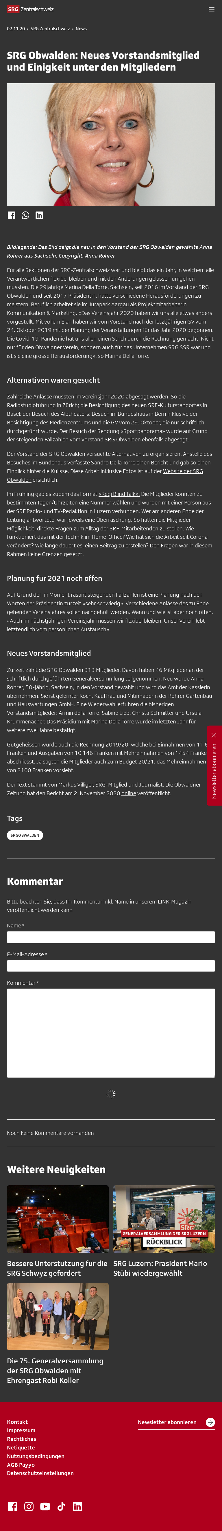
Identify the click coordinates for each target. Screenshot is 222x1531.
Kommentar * (23, 983)
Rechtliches (21, 1439)
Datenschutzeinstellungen (40, 1473)
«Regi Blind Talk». (119, 494)
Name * (15, 925)
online (128, 793)
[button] (211, 9)
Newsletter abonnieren (176, 1422)
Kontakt (17, 1422)
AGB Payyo (21, 1465)
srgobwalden (25, 835)
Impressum (21, 1430)
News (81, 28)
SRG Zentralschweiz (50, 28)
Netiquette (21, 1447)
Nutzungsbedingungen (35, 1456)
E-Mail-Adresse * (27, 954)
